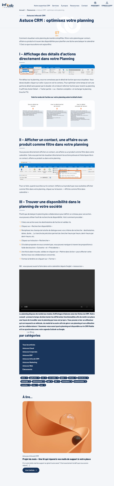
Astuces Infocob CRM (31, 359)
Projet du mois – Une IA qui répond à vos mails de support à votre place (57, 459)
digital (62, 378)
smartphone (66, 381)
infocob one (82, 378)
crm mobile (52, 378)
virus (33, 385)
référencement (37, 381)
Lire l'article (29, 470)
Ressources (74, 6)
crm (42, 378)
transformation (79, 381)
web (41, 385)
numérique (24, 381)
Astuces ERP (28, 355)
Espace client (107, 5)
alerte (23, 378)
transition (24, 385)
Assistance (95, 5)
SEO (56, 381)
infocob (71, 378)
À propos (64, 6)
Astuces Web (28, 366)
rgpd (48, 381)
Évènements (27, 369)
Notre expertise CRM (42, 6)
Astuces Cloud (28, 348)
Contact (85, 6)
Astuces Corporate (30, 352)
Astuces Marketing (30, 362)
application (33, 378)
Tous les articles (29, 345)
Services (55, 6)
